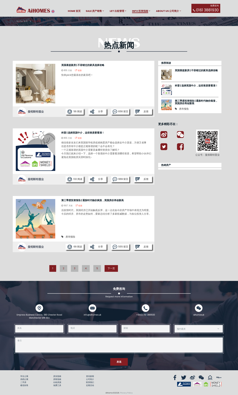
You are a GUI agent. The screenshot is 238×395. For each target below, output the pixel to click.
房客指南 (57, 379)
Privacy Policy (126, 393)
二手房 (23, 382)
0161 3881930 (207, 10)
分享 (96, 111)
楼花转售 (24, 385)
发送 (119, 362)
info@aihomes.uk (92, 314)
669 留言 (120, 179)
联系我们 (90, 382)
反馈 (141, 111)
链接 (78, 70)
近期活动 (90, 385)
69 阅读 (74, 247)
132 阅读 (74, 179)
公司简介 (90, 379)
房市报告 (70, 237)
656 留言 (120, 111)
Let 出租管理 (117, 11)
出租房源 (57, 382)
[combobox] (199, 329)
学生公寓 (24, 376)
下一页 (111, 268)
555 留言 (120, 247)
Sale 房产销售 (94, 11)
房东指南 (57, 376)
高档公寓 (24, 379)
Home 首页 (74, 11)
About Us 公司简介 (167, 11)
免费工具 (57, 385)
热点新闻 (36, 21)
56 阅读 (74, 111)
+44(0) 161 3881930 (145, 314)
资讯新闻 (90, 376)
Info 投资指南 (140, 11)
